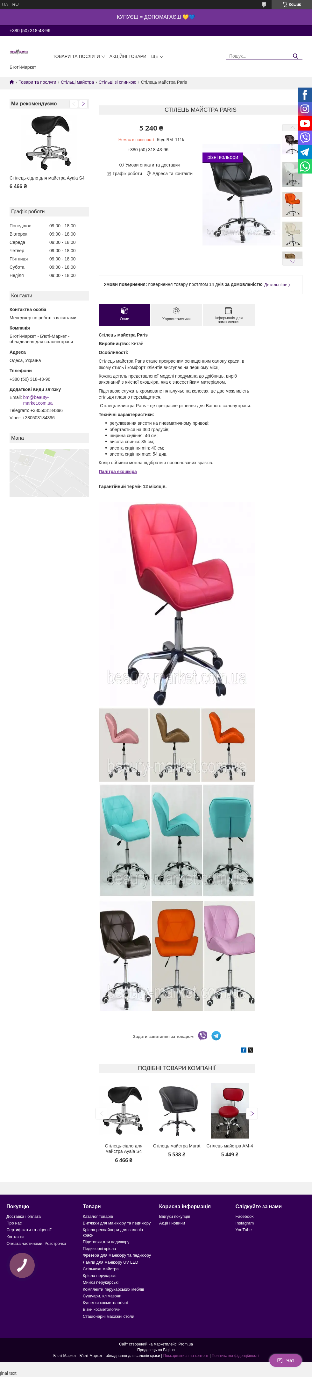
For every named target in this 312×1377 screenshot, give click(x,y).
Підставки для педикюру (106, 1241)
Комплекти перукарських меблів (113, 1289)
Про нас (14, 1223)
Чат (285, 1360)
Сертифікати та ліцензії (28, 1229)
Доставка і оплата (23, 1216)
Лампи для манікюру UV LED (110, 1262)
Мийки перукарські (100, 1282)
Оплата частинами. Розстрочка (36, 1243)
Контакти (15, 1236)
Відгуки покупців (174, 1216)
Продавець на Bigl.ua (156, 1350)
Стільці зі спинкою (117, 82)
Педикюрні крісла (99, 1248)
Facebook (245, 1216)
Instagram (245, 1223)
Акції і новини (172, 1223)
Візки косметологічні (102, 1309)
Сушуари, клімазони (102, 1296)
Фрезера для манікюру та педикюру (117, 1255)
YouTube (244, 1229)
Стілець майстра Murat (177, 1145)
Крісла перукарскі (100, 1275)
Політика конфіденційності (235, 1355)
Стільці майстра (77, 82)
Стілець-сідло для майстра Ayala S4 (47, 178)
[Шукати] (295, 56)
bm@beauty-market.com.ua (38, 400)
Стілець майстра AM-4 (229, 1145)
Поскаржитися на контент (186, 1355)
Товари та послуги (76, 56)
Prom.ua (186, 1344)
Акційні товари (128, 56)
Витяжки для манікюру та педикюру (117, 1223)
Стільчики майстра (101, 1269)
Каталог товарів (98, 1216)
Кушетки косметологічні (105, 1302)
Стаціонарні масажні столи (108, 1316)
